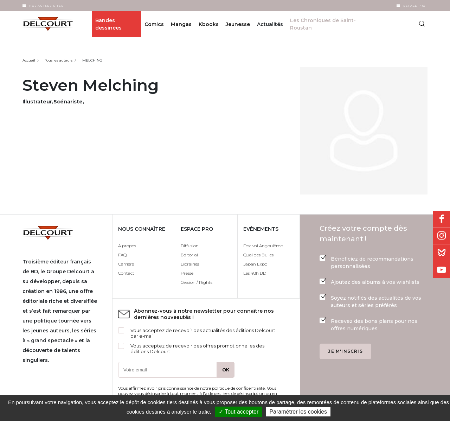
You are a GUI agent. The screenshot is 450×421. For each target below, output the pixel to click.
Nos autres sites (46, 5)
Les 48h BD (254, 273)
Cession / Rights (196, 282)
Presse (187, 273)
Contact (126, 273)
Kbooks (209, 24)
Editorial (189, 254)
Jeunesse (238, 24)
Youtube (441, 269)
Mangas (181, 24)
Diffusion (190, 245)
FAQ (122, 254)
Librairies (190, 264)
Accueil (28, 60)
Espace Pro (414, 5)
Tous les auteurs (58, 60)
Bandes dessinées (108, 24)
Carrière (126, 264)
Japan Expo (255, 264)
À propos (127, 245)
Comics (154, 24)
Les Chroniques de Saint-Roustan (323, 24)
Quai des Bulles (258, 254)
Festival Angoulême (263, 245)
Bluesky (441, 252)
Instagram (441, 236)
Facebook (441, 219)
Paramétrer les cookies (298, 412)
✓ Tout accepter (238, 412)
